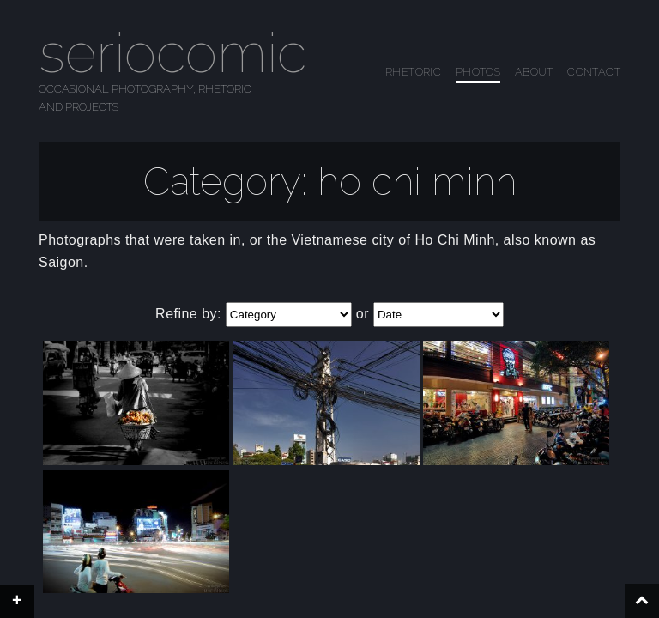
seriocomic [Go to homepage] (172, 53)
